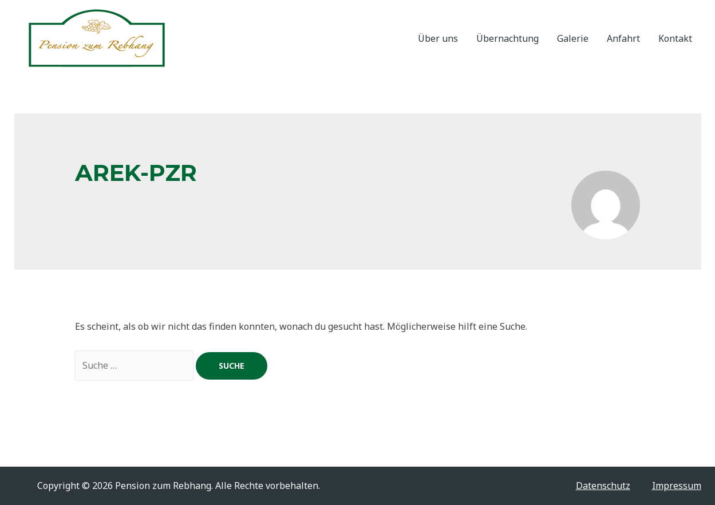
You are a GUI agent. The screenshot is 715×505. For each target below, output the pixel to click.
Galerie (572, 38)
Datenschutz (603, 485)
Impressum (676, 485)
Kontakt (675, 38)
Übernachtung (507, 38)
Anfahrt (623, 38)
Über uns (438, 38)
